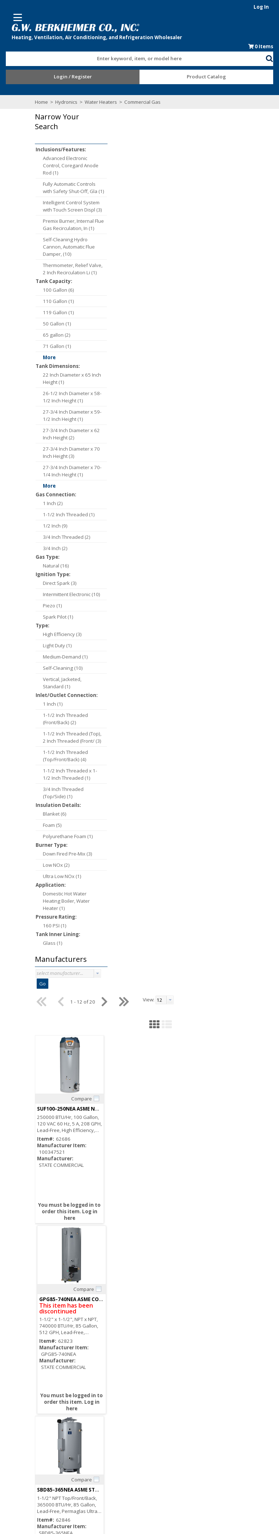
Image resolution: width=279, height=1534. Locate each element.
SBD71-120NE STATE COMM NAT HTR (225, 987)
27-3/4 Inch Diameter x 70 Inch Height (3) (70, 453)
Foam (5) (51, 825)
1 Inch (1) (52, 704)
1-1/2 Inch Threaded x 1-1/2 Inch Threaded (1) (69, 775)
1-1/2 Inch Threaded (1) (68, 515)
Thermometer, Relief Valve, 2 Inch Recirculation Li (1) (71, 269)
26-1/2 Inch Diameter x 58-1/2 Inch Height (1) (71, 397)
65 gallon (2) (55, 335)
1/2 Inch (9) (54, 526)
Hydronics (65, 102)
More (48, 357)
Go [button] (41, 984)
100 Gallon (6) (57, 290)
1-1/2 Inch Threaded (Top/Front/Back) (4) (64, 756)
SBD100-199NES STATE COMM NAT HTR (158, 606)
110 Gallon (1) (57, 301)
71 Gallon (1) (56, 346)
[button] (271, 57)
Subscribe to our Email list (65, 1386)
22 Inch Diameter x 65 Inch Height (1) (71, 379)
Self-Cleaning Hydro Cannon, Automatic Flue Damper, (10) (68, 247)
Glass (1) (51, 943)
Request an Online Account (67, 1437)
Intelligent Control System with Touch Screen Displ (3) (71, 206)
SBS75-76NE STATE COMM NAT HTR (223, 606)
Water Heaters (99, 102)
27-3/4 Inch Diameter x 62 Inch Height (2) (70, 434)
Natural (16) (55, 566)
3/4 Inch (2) (54, 548)
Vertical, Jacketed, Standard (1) (61, 683)
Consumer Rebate (163, 1373)
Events (150, 1450)
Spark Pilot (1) (57, 617)
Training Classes (55, 1463)
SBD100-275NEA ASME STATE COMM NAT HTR (166, 796)
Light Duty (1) (56, 646)
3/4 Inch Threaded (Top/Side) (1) (62, 793)
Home (40, 102)
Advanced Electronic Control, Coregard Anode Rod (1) (69, 165)
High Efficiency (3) (61, 634)
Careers (152, 1380)
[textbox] (132, 59)
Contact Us (155, 1393)
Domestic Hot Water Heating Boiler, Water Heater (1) (65, 901)
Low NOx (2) (55, 865)
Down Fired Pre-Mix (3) (66, 854)
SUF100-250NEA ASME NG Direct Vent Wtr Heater (170, 225)
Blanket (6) (53, 814)
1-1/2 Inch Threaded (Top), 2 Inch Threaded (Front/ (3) (71, 738)
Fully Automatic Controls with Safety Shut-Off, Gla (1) (72, 188)
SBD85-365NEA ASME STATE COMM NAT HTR (164, 416)
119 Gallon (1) (57, 312)
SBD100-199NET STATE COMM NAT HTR (158, 1177)
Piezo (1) (51, 606)
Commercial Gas (140, 102)
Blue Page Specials (164, 1443)
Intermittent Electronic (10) (70, 594)
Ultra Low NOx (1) (61, 876)
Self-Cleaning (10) (62, 668)
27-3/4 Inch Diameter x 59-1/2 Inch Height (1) (71, 416)
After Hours (50, 1456)
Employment (156, 1386)
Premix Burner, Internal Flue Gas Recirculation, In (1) (72, 225)
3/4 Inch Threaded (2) (65, 537)
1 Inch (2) (52, 503)
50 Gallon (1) (56, 324)
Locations (154, 1399)
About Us (153, 1367)
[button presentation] (96, 974)
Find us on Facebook (67, 1394)
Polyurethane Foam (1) (67, 836)
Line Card (154, 1437)
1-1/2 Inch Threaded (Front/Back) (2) (64, 719)
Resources (49, 1450)
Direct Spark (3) (59, 583)
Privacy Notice (158, 1456)
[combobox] (136, 57)
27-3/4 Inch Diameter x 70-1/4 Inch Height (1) (71, 471)
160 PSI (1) (53, 926)
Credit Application (56, 1443)
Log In (263, 7)
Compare (153, 215)
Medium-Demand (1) (64, 657)
